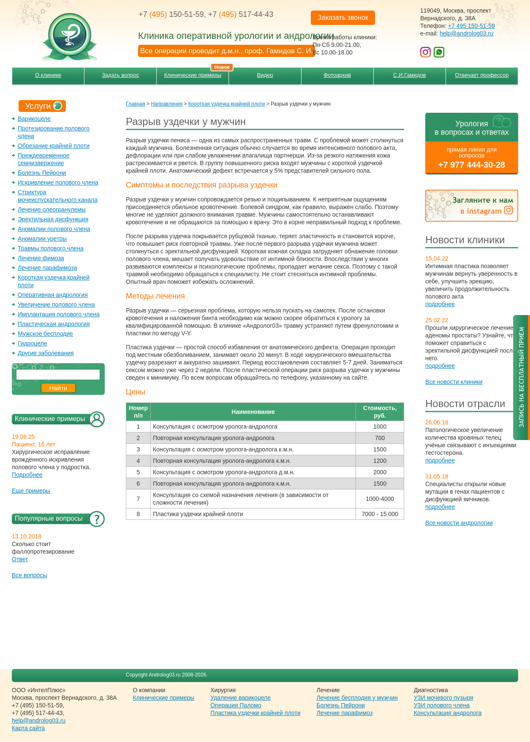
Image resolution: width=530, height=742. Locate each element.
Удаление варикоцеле (240, 697)
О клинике (48, 75)
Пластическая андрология (54, 324)
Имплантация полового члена (59, 314)
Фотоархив (337, 75)
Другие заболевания (46, 353)
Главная (135, 104)
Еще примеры (31, 490)
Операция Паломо (235, 705)
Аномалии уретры (42, 238)
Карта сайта (28, 728)
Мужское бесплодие (45, 333)
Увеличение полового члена (56, 304)
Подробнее (27, 474)
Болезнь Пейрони (42, 172)
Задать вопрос (120, 75)
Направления (166, 104)
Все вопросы (29, 575)
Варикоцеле (34, 118)
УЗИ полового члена (442, 705)
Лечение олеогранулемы (52, 209)
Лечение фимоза (41, 258)
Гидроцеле (32, 343)
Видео (265, 75)
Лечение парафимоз (345, 712)
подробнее (440, 304)
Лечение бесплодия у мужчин (357, 697)
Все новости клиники (454, 381)
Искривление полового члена (58, 182)
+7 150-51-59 (171, 14)
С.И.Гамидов (409, 75)
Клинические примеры (196, 73)
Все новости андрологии (459, 522)
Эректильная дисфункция (53, 219)
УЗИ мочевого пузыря (443, 697)
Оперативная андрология (53, 294)
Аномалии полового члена (54, 229)
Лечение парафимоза (47, 267)
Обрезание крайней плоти (54, 145)
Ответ (20, 559)
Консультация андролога (448, 712)
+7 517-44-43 (241, 14)
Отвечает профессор (481, 75)
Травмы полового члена (51, 248)
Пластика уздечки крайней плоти (255, 712)
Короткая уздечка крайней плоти (226, 104)
